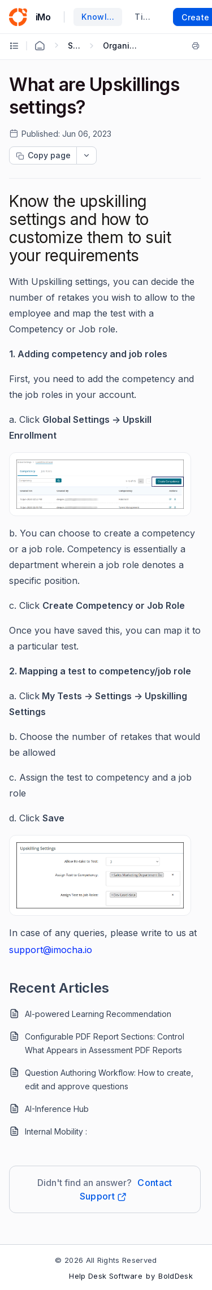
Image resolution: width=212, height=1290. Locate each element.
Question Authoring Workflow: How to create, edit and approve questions (109, 1079)
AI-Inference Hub (57, 1109)
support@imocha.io (50, 949)
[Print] (195, 45)
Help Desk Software (105, 1275)
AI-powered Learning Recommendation (98, 1014)
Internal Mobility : (56, 1131)
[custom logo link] (18, 17)
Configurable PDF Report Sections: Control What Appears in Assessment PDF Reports (104, 1043)
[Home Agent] (39, 45)
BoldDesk (175, 1275)
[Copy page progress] (43, 155)
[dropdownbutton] (86, 155)
